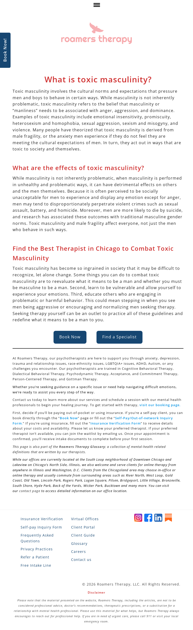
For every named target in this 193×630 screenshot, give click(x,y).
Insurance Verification (42, 518)
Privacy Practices (37, 549)
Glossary (79, 543)
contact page (29, 491)
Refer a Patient (35, 557)
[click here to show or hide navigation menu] (96, 6)
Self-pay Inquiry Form (41, 527)
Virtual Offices (85, 518)
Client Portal (83, 527)
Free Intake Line (36, 565)
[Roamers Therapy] (96, 33)
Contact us (81, 559)
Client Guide (83, 535)
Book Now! (5, 50)
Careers (78, 551)
